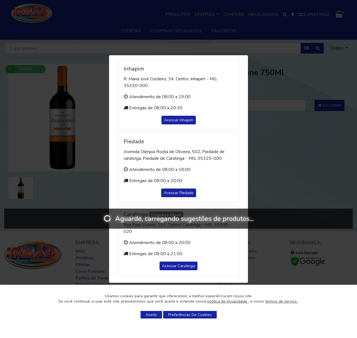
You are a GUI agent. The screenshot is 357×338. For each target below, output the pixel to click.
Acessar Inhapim (178, 120)
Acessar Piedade (179, 192)
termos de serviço (281, 301)
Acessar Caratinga (178, 266)
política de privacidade (227, 301)
